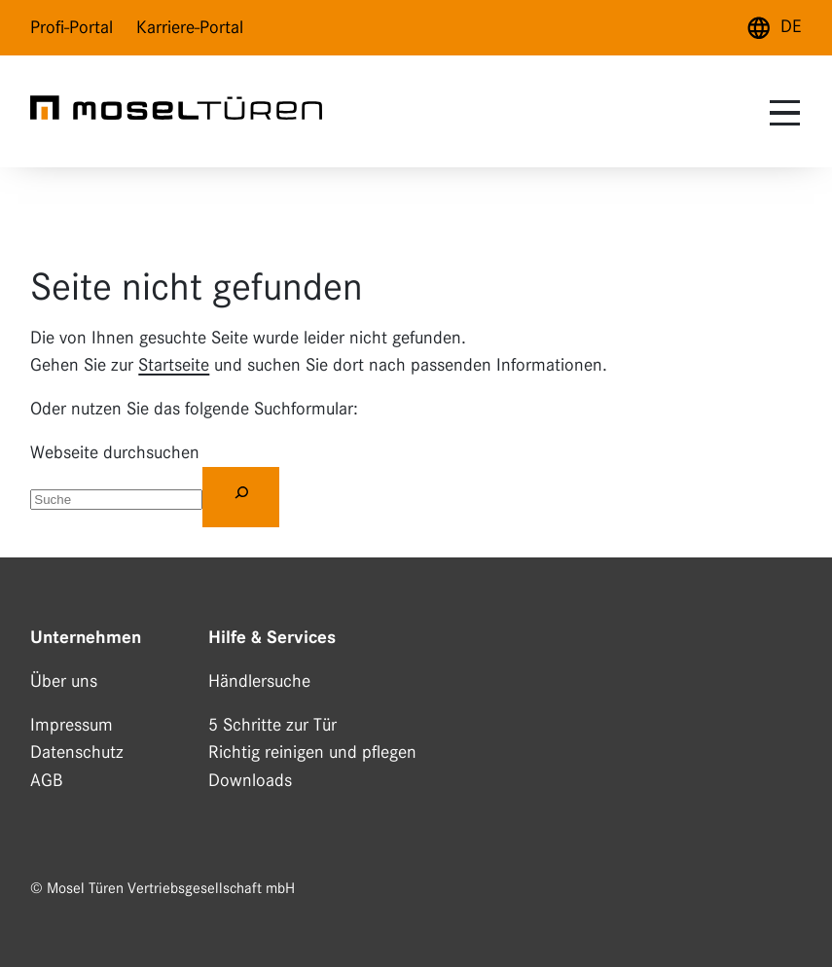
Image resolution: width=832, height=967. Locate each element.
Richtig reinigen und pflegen (312, 752)
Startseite (173, 365)
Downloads (250, 780)
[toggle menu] (782, 112)
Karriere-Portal (189, 27)
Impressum (71, 724)
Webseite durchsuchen (114, 452)
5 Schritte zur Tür (272, 724)
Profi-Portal (71, 27)
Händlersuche (259, 681)
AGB (46, 780)
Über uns (63, 681)
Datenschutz (77, 752)
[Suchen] (240, 497)
